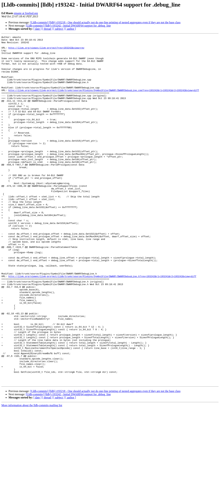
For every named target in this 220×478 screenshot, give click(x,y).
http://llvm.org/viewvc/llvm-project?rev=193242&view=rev (46, 50)
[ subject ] (59, 28)
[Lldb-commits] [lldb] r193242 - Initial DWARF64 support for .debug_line (68, 25)
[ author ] (70, 28)
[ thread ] (47, 28)
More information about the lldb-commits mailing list (31, 474)
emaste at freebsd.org (26, 13)
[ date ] (37, 28)
